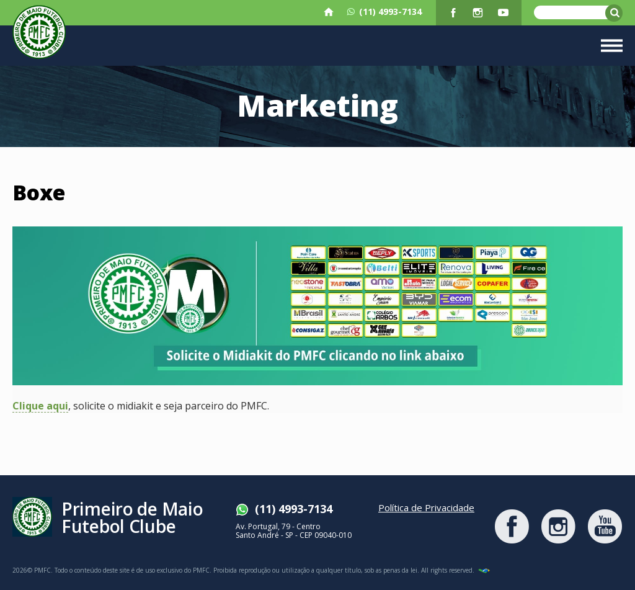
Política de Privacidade (426, 507)
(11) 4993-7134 (384, 11)
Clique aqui (40, 407)
